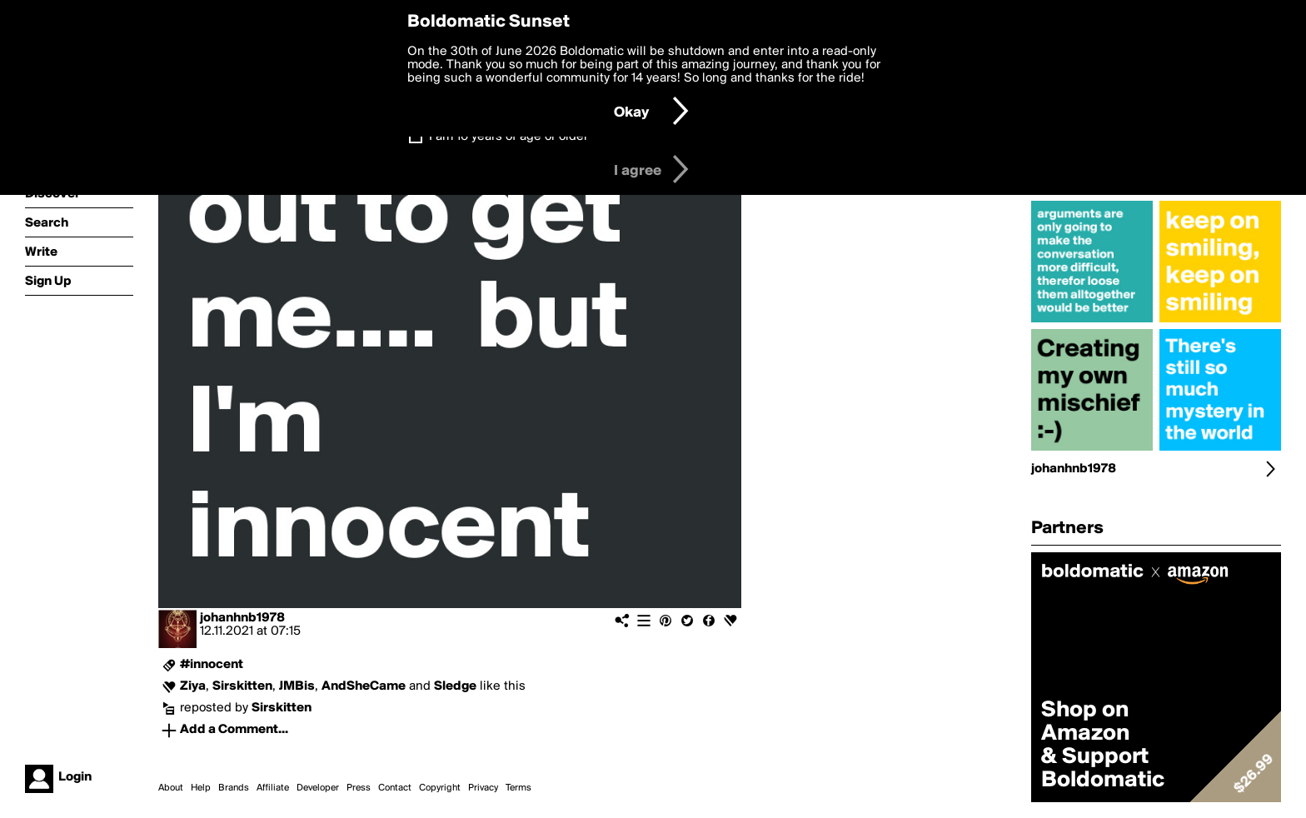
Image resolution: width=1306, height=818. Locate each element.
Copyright (440, 788)
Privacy (483, 788)
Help (201, 788)
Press (358, 788)
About (170, 788)
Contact (394, 788)
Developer (318, 788)
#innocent (211, 664)
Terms (518, 788)
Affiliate (273, 788)
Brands (233, 788)
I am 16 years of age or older (508, 136)
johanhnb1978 (242, 618)
